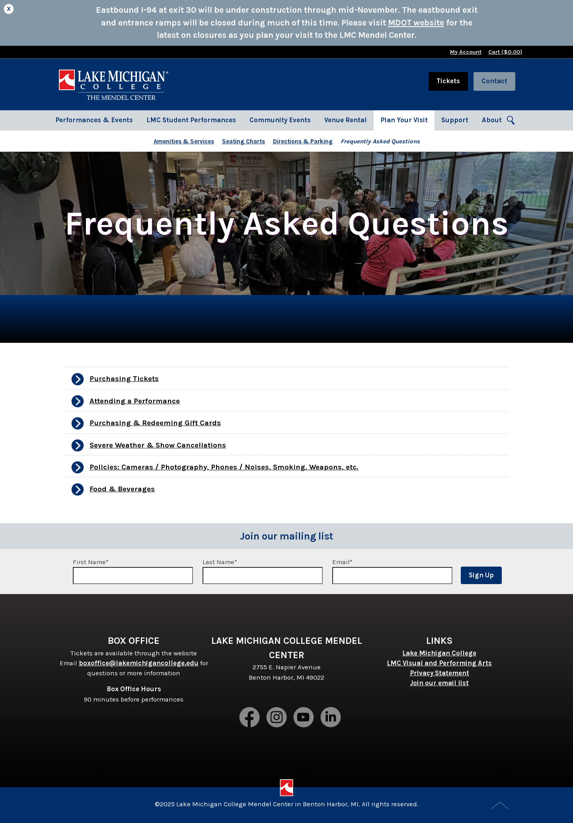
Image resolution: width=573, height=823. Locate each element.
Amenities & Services (184, 141)
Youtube (304, 717)
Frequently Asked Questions (380, 141)
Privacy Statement (439, 673)
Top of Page (500, 806)
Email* (392, 571)
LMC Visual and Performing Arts (439, 663)
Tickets (448, 81)
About (492, 120)
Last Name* (263, 571)
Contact (494, 81)
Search (511, 121)
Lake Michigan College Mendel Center (113, 84)
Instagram (276, 717)
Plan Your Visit (404, 120)
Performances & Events (94, 120)
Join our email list (439, 683)
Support (454, 120)
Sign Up (481, 575)
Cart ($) (505, 52)
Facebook (249, 717)
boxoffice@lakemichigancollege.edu (139, 663)
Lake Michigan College (439, 653)
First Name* (133, 571)
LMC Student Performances (191, 120)
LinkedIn (331, 717)
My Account (465, 52)
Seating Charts (243, 141)
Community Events (280, 120)
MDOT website (416, 22)
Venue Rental (345, 120)
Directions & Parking (303, 141)
